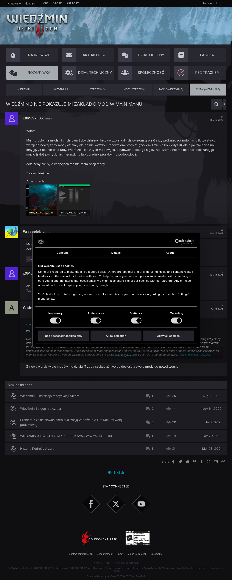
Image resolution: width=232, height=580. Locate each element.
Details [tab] (116, 252)
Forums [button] (13, 3)
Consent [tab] (62, 252)
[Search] (216, 104)
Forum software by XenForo (116, 576)
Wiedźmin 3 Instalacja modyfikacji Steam (50, 396)
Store (57, 3)
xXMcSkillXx (34, 118)
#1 (216, 118)
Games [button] (30, 3)
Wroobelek (32, 231)
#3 (216, 273)
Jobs (45, 3)
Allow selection (116, 335)
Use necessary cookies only (63, 335)
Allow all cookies (168, 335)
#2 (216, 232)
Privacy (119, 553)
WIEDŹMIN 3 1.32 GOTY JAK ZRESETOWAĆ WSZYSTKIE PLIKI (66, 436)
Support (72, 3)
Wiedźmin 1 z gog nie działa (41, 408)
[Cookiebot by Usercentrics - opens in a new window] (177, 241)
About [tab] (170, 252)
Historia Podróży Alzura (38, 448)
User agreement (104, 553)
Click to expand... (123, 355)
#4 (216, 307)
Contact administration (81, 553)
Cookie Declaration (137, 553)
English (116, 472)
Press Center (156, 553)
